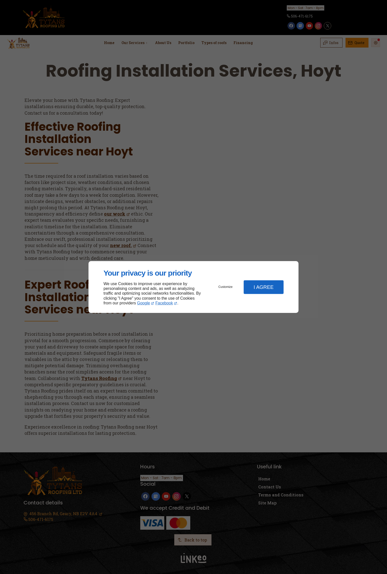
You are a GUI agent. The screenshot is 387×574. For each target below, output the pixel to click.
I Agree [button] (264, 287)
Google (143, 303)
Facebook (164, 303)
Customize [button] (225, 287)
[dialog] (193, 287)
